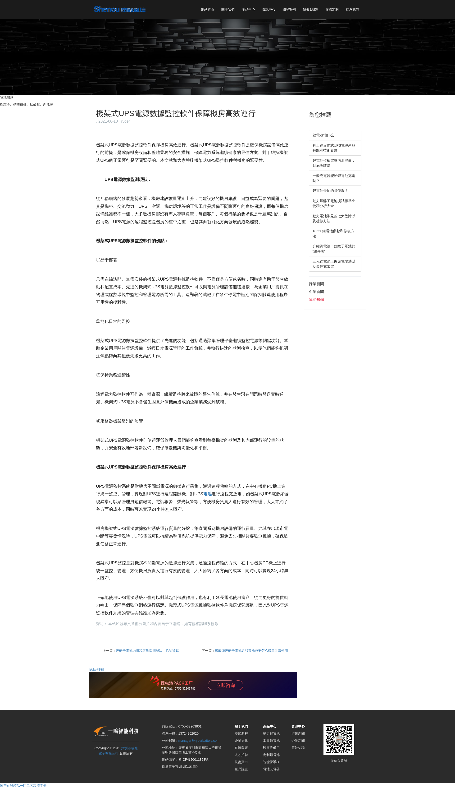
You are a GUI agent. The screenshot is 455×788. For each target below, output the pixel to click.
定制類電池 (271, 755)
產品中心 (248, 9)
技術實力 (241, 762)
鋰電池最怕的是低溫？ (330, 191)
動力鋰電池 (271, 733)
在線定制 (332, 9)
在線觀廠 (241, 748)
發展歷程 (241, 733)
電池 (207, 493)
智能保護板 (271, 762)
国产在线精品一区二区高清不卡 (23, 786)
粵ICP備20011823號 (193, 759)
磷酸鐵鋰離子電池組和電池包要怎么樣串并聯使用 (251, 651)
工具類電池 (271, 740)
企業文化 (241, 740)
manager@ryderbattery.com (198, 740)
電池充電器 (271, 769)
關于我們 (228, 9)
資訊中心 (268, 9)
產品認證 (241, 769)
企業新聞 (316, 292)
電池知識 (316, 299)
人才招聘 (241, 755)
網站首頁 (207, 9)
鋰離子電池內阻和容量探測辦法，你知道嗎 (147, 651)
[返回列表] (96, 669)
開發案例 (289, 9)
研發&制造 (310, 9)
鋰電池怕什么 (323, 135)
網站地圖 (189, 767)
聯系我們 (352, 9)
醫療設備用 (271, 748)
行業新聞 (316, 284)
